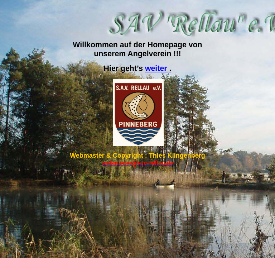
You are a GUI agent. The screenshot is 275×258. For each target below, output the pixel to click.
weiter (158, 68)
